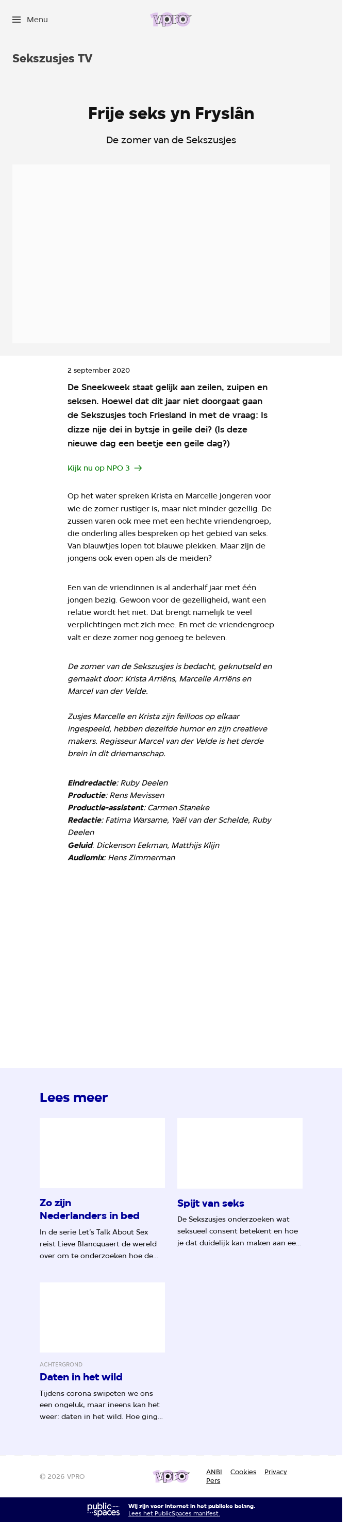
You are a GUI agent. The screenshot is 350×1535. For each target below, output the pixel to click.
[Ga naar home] (171, 19)
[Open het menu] (30, 19)
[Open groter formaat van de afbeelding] (171, 949)
